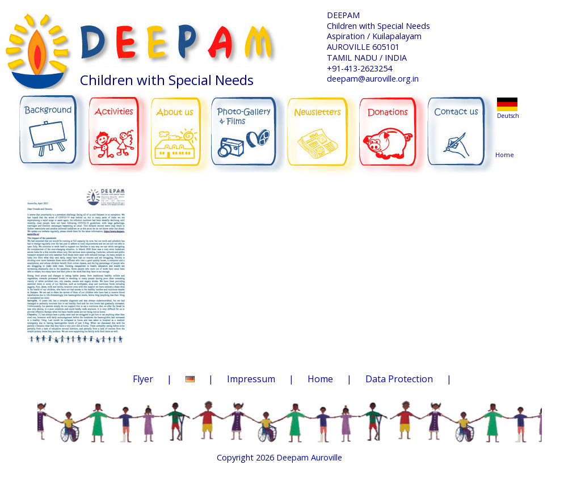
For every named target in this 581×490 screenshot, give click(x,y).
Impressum (251, 379)
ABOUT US (181, 125)
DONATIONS (393, 124)
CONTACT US (461, 126)
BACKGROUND (51, 126)
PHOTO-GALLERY (247, 127)
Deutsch (508, 116)
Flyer (143, 379)
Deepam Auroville (309, 457)
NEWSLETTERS (323, 124)
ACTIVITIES (122, 126)
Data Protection (399, 379)
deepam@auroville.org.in (373, 78)
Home (506, 133)
